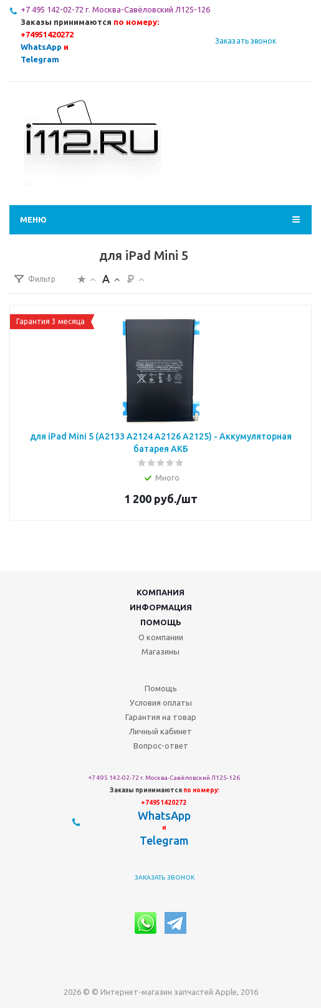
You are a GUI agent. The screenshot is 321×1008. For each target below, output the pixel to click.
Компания (160, 592)
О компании (160, 637)
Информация (161, 607)
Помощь (160, 622)
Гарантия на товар (160, 717)
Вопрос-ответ (160, 745)
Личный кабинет (160, 731)
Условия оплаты (161, 702)
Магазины (160, 651)
